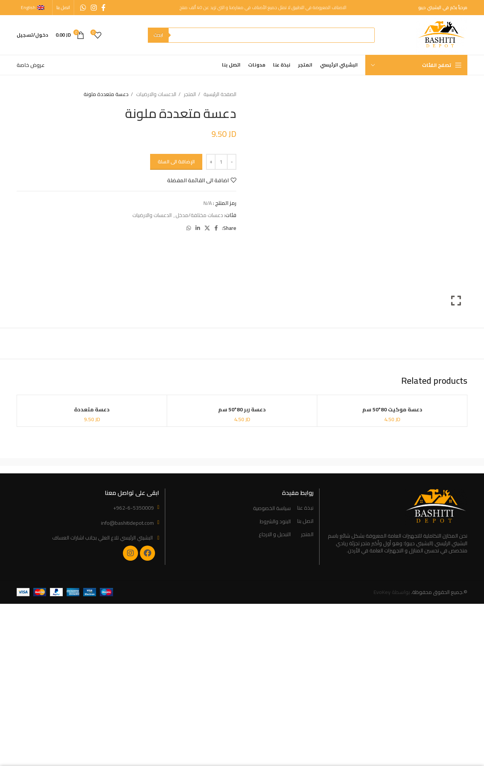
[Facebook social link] (103, 7)
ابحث (158, 34)
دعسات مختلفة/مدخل (199, 215)
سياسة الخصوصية (272, 508)
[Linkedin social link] (197, 228)
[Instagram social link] (93, 7)
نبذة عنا (305, 508)
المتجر (189, 94)
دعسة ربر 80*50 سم (242, 409)
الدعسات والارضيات (155, 94)
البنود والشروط (275, 522)
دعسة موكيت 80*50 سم (392, 409)
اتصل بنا (305, 521)
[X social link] (207, 228)
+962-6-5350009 (133, 508)
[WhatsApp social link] (83, 7)
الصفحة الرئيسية (219, 94)
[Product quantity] (221, 162)
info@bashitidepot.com (127, 523)
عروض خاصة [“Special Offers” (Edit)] (31, 65)
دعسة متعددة (92, 409)
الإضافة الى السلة (176, 161)
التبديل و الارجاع (275, 534)
